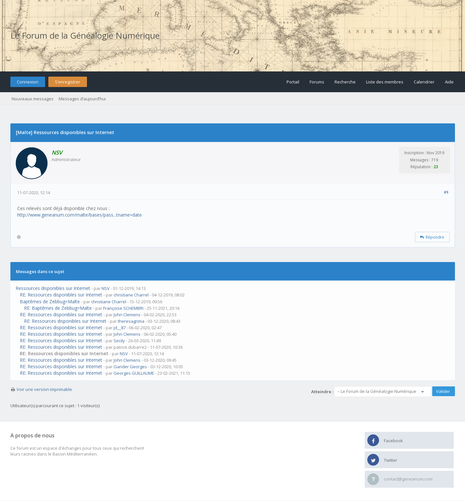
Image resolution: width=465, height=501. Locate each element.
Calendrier (424, 82)
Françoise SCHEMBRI (123, 308)
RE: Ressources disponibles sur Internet (61, 295)
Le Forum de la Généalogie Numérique (85, 35)
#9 (446, 192)
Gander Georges (130, 366)
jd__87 (120, 328)
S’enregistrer (67, 82)
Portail (293, 82)
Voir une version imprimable (44, 389)
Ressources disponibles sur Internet (53, 288)
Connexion (27, 82)
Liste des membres (384, 82)
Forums (317, 82)
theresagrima (131, 321)
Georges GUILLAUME (134, 373)
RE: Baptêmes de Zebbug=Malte (58, 308)
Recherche (345, 82)
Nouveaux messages (33, 99)
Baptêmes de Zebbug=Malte (50, 301)
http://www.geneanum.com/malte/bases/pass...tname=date (79, 215)
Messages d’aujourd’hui (82, 99)
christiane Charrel (131, 295)
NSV (106, 288)
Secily (119, 341)
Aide (449, 82)
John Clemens (127, 315)
